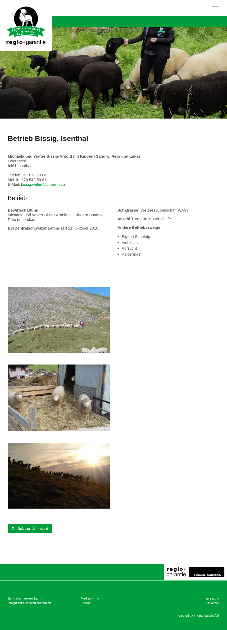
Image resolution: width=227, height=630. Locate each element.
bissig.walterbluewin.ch (43, 184)
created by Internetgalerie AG (198, 615)
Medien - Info (90, 598)
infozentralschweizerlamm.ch (29, 603)
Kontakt (86, 603)
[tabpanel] (113, 73)
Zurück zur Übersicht (30, 528)
